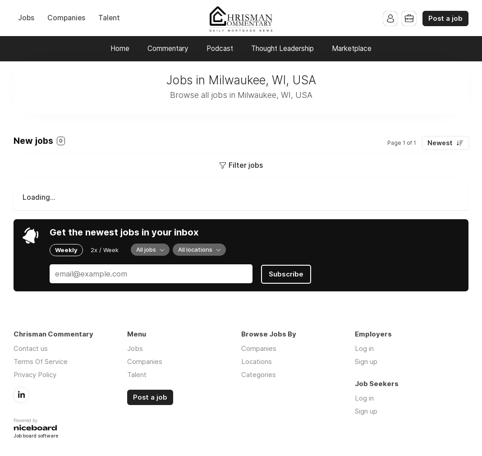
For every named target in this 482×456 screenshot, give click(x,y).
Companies (66, 18)
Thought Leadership (282, 48)
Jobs (26, 18)
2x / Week (105, 249)
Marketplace (352, 48)
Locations (256, 361)
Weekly (66, 249)
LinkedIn (21, 394)
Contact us (31, 348)
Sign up (366, 361)
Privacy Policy (35, 374)
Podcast (220, 48)
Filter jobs (246, 165)
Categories (258, 374)
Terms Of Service (41, 361)
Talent (109, 18)
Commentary (167, 48)
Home (119, 48)
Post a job (445, 18)
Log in (364, 348)
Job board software (36, 435)
